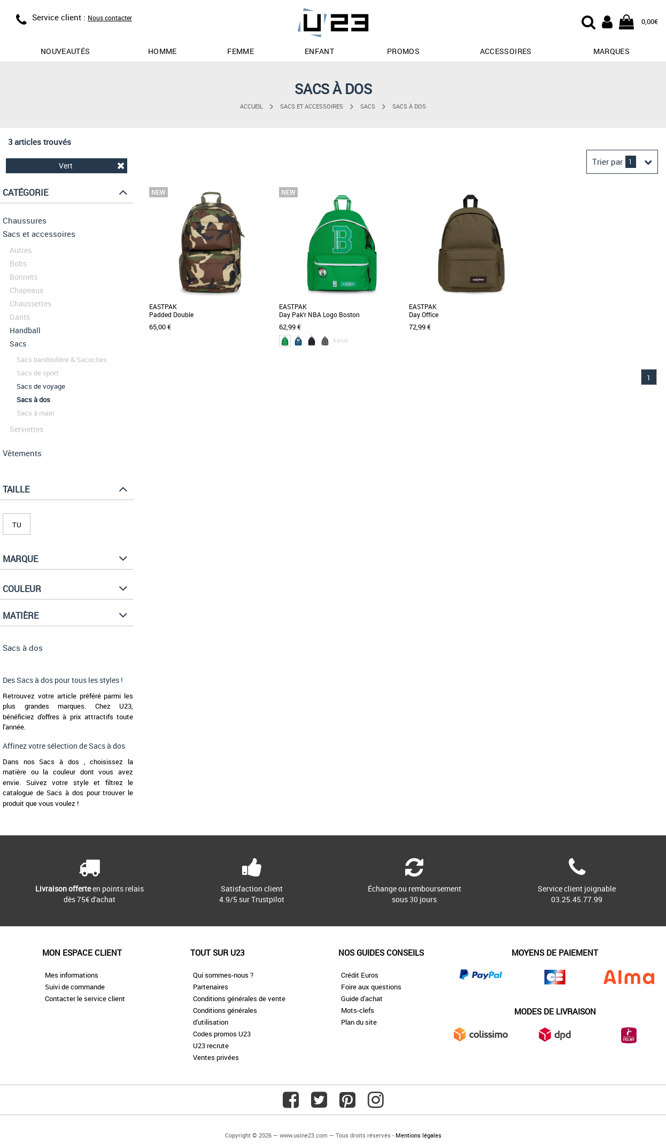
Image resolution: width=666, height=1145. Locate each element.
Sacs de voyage (41, 386)
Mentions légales (419, 1135)
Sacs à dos (409, 106)
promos (403, 51)
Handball (25, 330)
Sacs (367, 106)
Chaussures (25, 220)
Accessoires (506, 51)
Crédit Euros (359, 975)
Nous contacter (110, 17)
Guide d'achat (362, 998)
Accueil (251, 106)
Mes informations (71, 975)
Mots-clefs (357, 1010)
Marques (611, 51)
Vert (92, 165)
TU (16, 524)
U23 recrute (211, 1045)
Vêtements (22, 453)
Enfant (319, 51)
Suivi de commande (75, 987)
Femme (240, 51)
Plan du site (359, 1022)
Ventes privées (216, 1057)
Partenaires (210, 987)
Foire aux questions (371, 987)
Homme (162, 51)
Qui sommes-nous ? (223, 975)
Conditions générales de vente (239, 998)
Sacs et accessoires (311, 106)
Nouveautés (65, 51)
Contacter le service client (85, 998)
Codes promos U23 (222, 1034)
